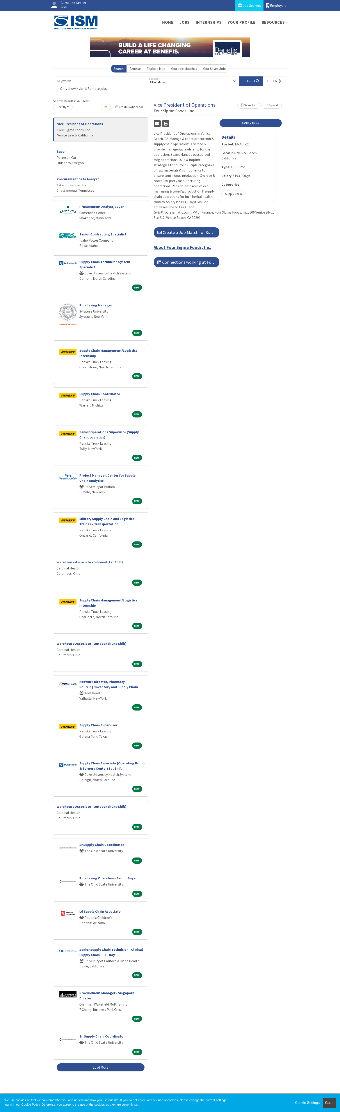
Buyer (61, 151)
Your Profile (242, 22)
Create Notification (130, 107)
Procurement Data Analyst (78, 179)
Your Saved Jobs (214, 68)
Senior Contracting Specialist (102, 234)
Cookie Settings (307, 1103)
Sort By (61, 107)
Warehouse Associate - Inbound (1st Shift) (90, 562)
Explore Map (156, 68)
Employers (276, 5)
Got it (329, 1103)
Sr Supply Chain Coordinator (101, 844)
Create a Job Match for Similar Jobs (188, 232)
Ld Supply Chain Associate (100, 911)
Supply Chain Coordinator (99, 394)
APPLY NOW (251, 123)
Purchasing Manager (95, 305)
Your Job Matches (184, 68)
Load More (100, 1067)
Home (167, 22)
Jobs (185, 22)
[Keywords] (101, 81)
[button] (274, 81)
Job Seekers (249, 5)
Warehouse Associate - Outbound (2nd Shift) (91, 643)
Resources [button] (273, 22)
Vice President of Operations (80, 124)
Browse (135, 68)
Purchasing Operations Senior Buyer (108, 878)
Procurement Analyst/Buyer (101, 206)
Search (119, 68)
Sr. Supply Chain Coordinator (102, 1036)
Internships (209, 22)
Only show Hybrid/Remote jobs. (83, 88)
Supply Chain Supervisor (98, 725)
